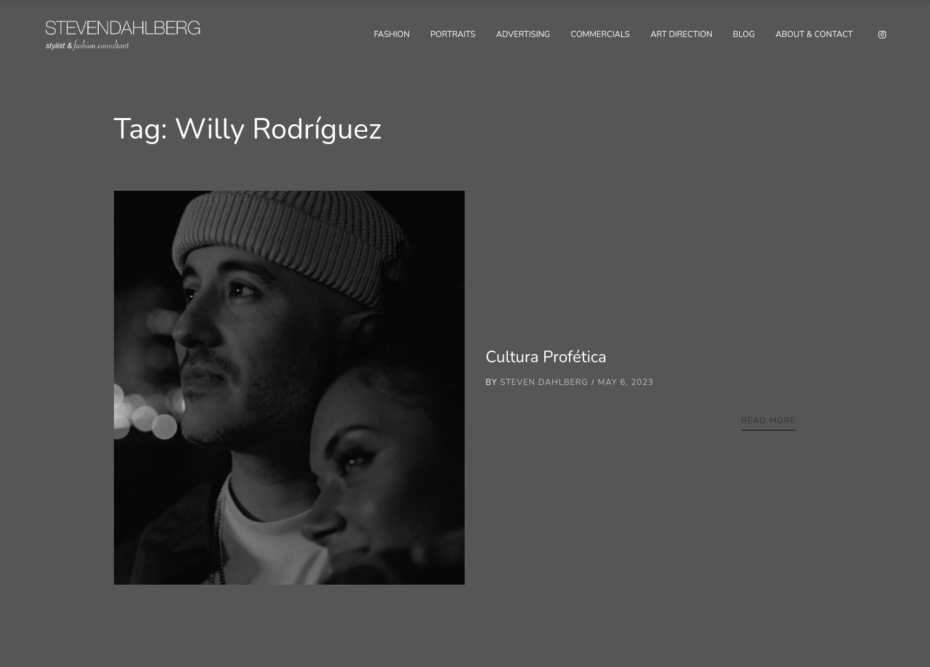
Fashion (392, 34)
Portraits (453, 34)
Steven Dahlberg (544, 382)
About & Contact (814, 34)
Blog (744, 34)
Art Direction (681, 34)
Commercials (600, 34)
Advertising (523, 34)
